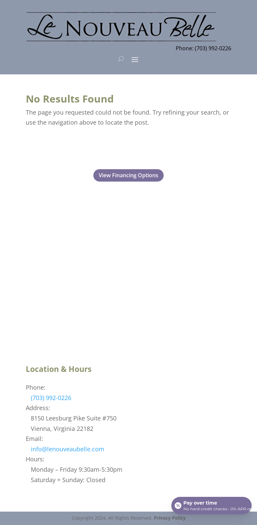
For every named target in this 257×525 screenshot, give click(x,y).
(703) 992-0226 (51, 398)
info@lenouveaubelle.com (67, 449)
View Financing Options (128, 175)
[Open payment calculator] (211, 505)
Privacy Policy (170, 518)
